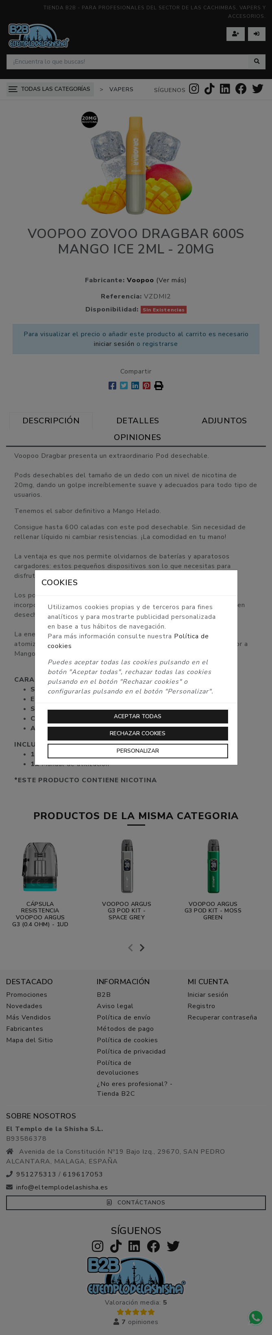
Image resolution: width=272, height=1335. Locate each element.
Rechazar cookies (137, 733)
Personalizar (138, 751)
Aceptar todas (137, 716)
